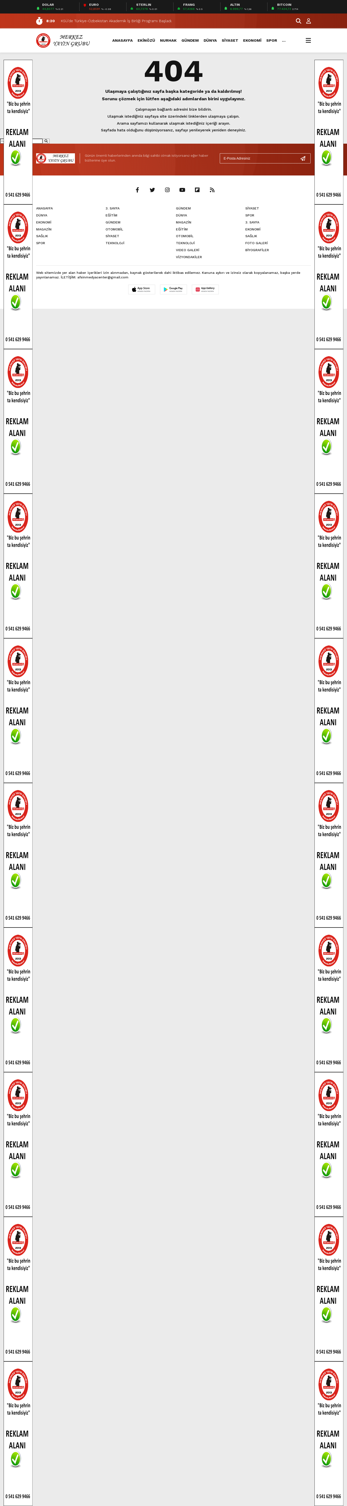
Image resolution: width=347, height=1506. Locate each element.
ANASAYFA (122, 40)
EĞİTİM (111, 215)
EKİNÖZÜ (146, 40)
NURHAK (168, 40)
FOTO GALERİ (256, 243)
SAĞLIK (42, 236)
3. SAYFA (113, 208)
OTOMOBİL (114, 229)
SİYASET (230, 40)
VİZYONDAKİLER (189, 257)
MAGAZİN (44, 229)
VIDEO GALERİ (187, 250)
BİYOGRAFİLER (257, 250)
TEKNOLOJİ (115, 243)
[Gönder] (305, 158)
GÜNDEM (190, 40)
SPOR (271, 40)
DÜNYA (210, 40)
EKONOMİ (252, 40)
